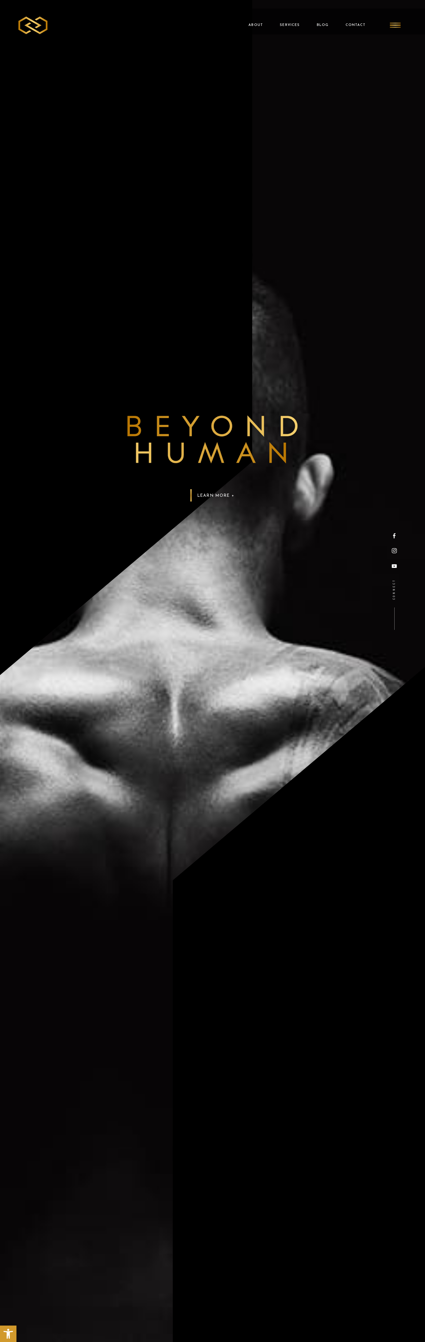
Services (284, 16)
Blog (318, 16)
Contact (352, 16)
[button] (8, 1334)
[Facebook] (394, 536)
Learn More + (215, 495)
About (248, 16)
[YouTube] (394, 566)
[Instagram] (394, 551)
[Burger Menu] (394, 16)
